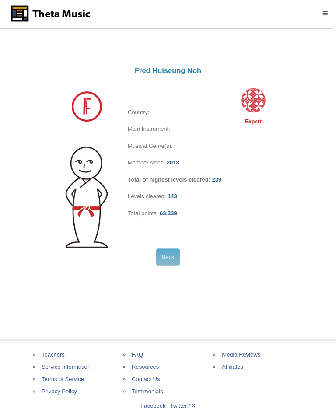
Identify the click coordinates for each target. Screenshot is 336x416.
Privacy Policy (59, 391)
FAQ (137, 354)
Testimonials (147, 391)
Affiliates (232, 367)
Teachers (53, 354)
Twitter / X (183, 405)
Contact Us (146, 379)
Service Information (66, 367)
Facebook (152, 405)
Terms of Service (63, 379)
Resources (145, 367)
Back (168, 257)
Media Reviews (241, 354)
